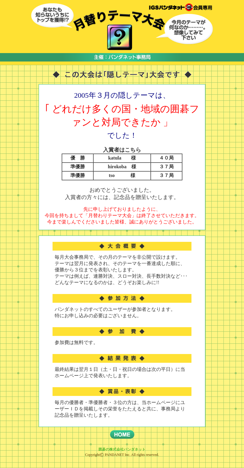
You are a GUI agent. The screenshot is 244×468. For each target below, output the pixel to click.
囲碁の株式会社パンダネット (122, 449)
